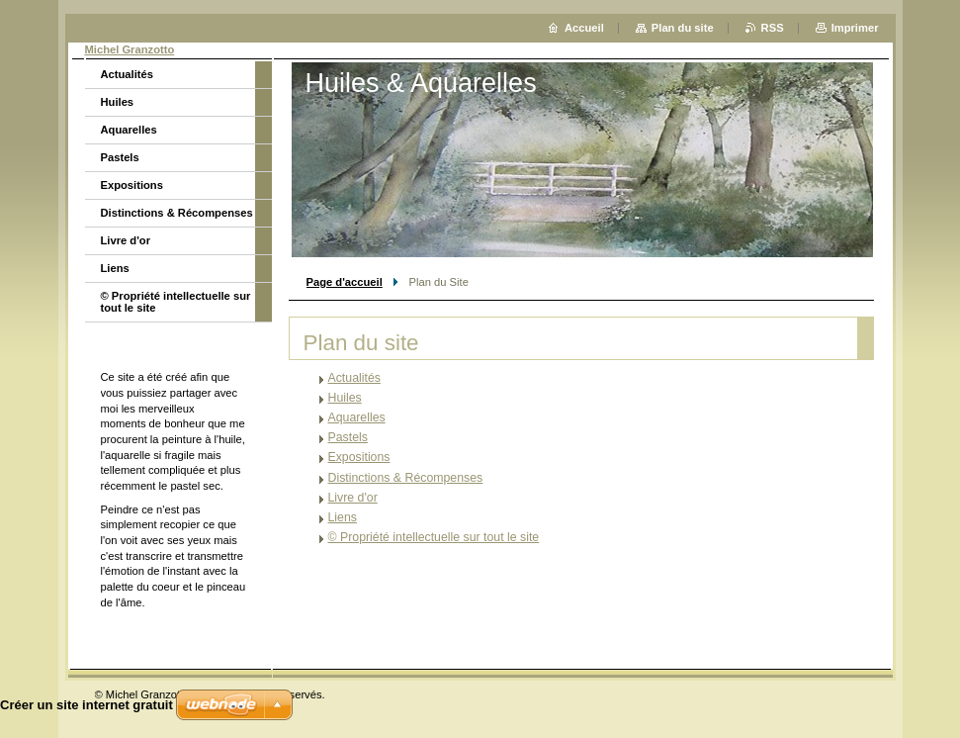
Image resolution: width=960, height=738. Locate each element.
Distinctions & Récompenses (405, 478)
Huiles (345, 398)
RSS (772, 28)
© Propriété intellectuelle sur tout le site (434, 537)
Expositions (359, 457)
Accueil (584, 28)
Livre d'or (353, 498)
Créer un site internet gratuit (86, 704)
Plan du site (683, 28)
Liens (342, 517)
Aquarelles (357, 417)
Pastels (348, 437)
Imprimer (855, 28)
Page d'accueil (344, 282)
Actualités (354, 378)
